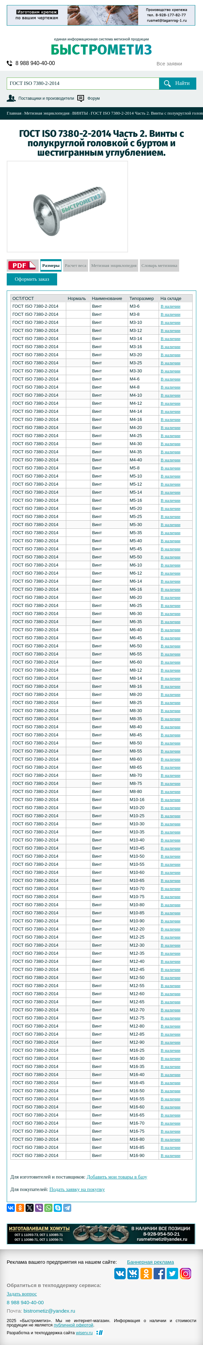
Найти (182, 83)
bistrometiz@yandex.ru (49, 1310)
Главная (14, 113)
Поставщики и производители (46, 98)
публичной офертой (73, 1324)
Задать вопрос (22, 1293)
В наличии (170, 306)
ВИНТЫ (80, 113)
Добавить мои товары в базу (117, 1177)
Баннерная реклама (150, 1262)
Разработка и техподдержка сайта (50, 1332)
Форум (93, 98)
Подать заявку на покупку (77, 1189)
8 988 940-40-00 (35, 63)
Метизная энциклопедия (47, 113)
